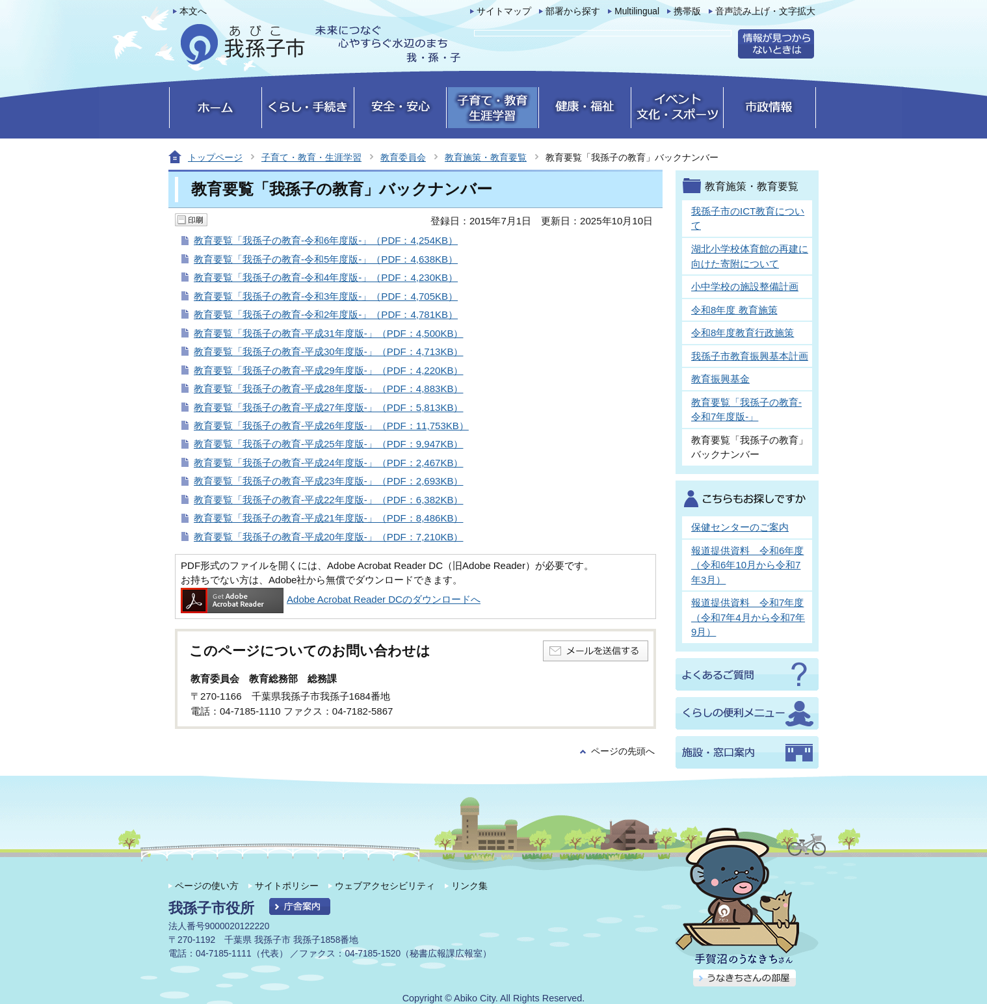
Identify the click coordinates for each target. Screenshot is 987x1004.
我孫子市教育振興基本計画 (749, 356)
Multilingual (636, 11)
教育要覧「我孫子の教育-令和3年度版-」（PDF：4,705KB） (326, 296)
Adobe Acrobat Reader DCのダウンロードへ (330, 599)
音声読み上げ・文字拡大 (765, 11)
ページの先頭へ (623, 751)
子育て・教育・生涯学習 (311, 157)
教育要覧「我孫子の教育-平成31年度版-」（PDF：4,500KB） (328, 333)
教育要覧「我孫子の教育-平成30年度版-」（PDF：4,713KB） (328, 351)
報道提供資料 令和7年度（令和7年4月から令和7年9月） (748, 617)
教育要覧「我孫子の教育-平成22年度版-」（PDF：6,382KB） (328, 499)
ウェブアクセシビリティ (385, 885)
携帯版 (687, 11)
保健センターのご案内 (740, 527)
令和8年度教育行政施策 (742, 332)
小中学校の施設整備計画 (744, 286)
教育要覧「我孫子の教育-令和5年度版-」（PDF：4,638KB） (326, 259)
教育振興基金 (720, 378)
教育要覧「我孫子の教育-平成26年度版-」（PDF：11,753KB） (331, 425)
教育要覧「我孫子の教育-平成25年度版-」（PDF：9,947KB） (328, 443)
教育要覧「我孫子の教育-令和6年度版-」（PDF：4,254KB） (326, 240)
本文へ (193, 11)
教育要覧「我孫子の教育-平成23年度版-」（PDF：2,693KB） (328, 480)
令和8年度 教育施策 (734, 309)
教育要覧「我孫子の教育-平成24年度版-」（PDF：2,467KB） (328, 462)
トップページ (215, 157)
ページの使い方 (207, 885)
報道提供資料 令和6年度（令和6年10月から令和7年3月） (747, 565)
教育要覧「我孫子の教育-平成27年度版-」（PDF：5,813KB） (328, 407)
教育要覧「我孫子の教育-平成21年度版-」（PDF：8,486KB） (328, 517)
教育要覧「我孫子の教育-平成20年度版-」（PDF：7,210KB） (328, 536)
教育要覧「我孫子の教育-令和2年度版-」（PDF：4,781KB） (326, 314)
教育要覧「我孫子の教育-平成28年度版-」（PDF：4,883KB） (328, 388)
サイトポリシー (287, 885)
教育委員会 (403, 157)
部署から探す (573, 11)
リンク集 (469, 885)
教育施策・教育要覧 (486, 157)
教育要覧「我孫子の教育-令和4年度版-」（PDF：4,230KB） (326, 277)
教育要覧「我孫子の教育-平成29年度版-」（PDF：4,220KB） (328, 370)
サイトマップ (504, 11)
